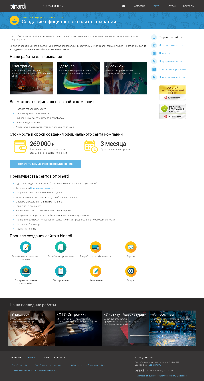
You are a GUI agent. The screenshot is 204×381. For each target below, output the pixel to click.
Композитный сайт (40, 188)
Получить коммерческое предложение (45, 163)
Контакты (188, 6)
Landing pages (76, 365)
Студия (172, 6)
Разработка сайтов (54, 17)
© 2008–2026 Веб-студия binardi (159, 370)
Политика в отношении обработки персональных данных (161, 376)
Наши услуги (37, 17)
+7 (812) (52, 6)
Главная (123, 6)
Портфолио (139, 6)
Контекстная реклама (168, 69)
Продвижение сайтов (168, 77)
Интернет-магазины (167, 45)
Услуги (156, 6)
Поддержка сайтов (166, 61)
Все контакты (155, 365)
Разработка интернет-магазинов (49, 365)
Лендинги (161, 53)
